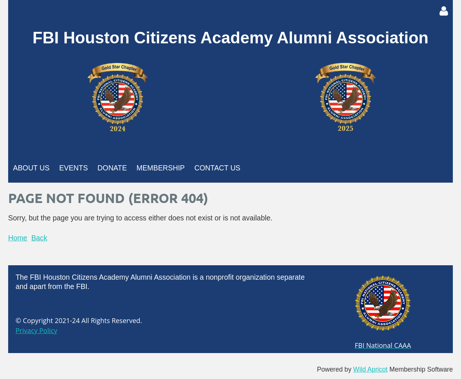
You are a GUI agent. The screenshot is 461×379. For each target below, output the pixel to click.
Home (17, 238)
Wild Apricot (370, 369)
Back (39, 238)
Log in (443, 11)
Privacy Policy (36, 330)
